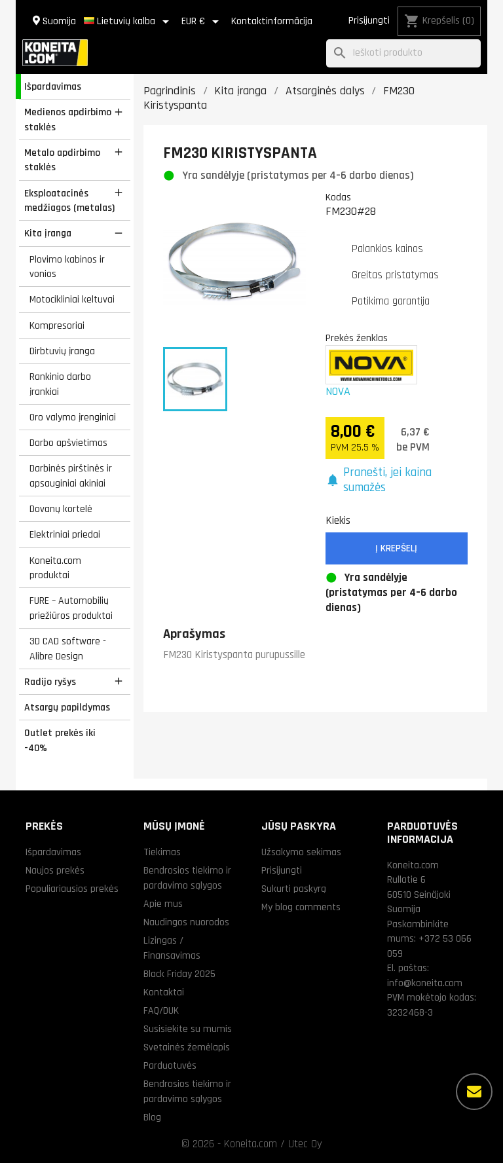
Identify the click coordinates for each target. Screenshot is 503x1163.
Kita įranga (47, 233)
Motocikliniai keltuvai (72, 299)
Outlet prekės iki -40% (60, 740)
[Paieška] (403, 53)
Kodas (338, 197)
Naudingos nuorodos (186, 922)
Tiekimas (162, 851)
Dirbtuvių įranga (62, 351)
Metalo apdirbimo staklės (62, 160)
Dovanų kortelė (60, 508)
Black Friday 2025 (179, 973)
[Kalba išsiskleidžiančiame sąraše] (129, 21)
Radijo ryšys (50, 681)
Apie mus (163, 903)
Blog (152, 1117)
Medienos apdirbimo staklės (67, 119)
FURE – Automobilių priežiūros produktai (71, 608)
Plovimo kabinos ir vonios (67, 267)
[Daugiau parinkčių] (474, 1091)
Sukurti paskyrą (293, 888)
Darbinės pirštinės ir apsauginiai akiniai (70, 476)
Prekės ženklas (357, 337)
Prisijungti (369, 21)
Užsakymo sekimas (301, 851)
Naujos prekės (55, 870)
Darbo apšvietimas (68, 442)
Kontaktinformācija (271, 21)
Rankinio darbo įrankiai (60, 384)
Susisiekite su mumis (187, 1028)
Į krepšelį (396, 548)
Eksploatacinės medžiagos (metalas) (69, 201)
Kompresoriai (56, 325)
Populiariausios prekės (72, 888)
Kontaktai (163, 992)
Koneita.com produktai (55, 568)
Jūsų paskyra (298, 826)
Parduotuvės (169, 1065)
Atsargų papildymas (67, 707)
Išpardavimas (52, 86)
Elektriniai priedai (64, 534)
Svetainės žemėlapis (186, 1047)
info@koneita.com (424, 982)
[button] (397, 480)
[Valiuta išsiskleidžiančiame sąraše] (202, 21)
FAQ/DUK (161, 1010)
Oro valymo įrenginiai (72, 417)
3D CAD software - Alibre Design (67, 649)
